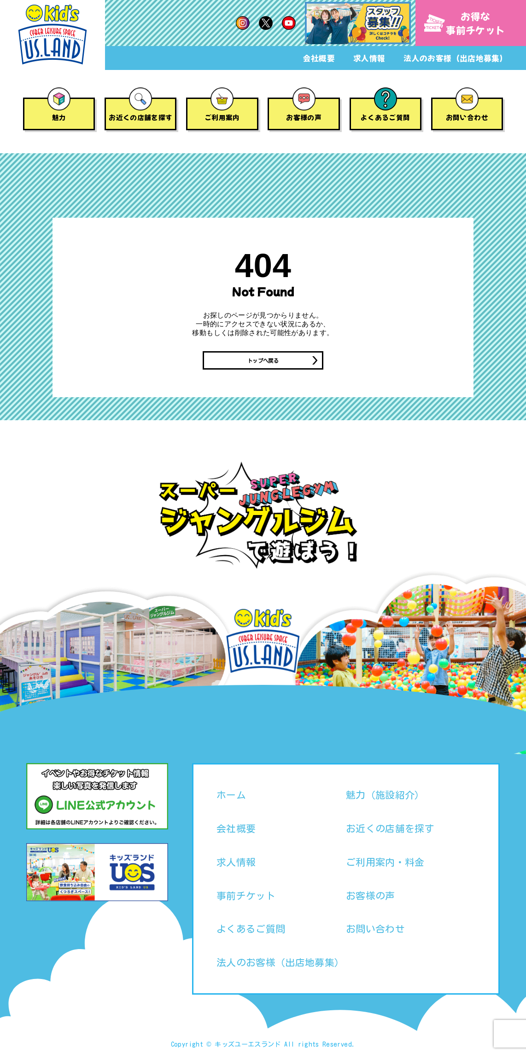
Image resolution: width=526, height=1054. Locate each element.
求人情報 (369, 58)
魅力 (59, 117)
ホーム (231, 796)
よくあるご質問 (385, 117)
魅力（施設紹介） (385, 796)
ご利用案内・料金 (385, 863)
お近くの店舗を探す (140, 117)
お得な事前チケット (464, 23)
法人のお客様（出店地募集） (455, 58)
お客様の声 (303, 117)
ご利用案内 (222, 117)
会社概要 (319, 58)
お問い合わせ (467, 117)
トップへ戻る (263, 361)
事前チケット (245, 897)
